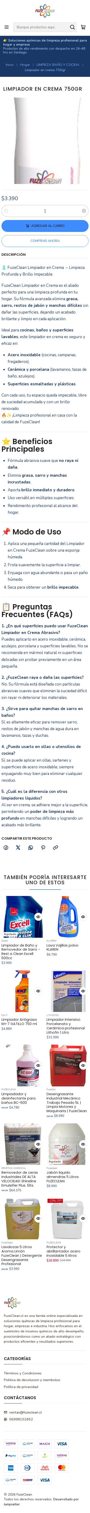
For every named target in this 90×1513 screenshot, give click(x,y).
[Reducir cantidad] (6, 211)
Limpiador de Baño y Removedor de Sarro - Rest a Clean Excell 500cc (20, 964)
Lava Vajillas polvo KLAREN (62, 966)
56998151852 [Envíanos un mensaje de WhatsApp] (18, 1419)
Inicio (10, 64)
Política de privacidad (21, 1386)
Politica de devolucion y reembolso (32, 1379)
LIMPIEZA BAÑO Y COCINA (57, 64)
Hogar (25, 64)
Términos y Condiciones (23, 1373)
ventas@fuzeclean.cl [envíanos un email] (23, 1412)
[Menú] (6, 27)
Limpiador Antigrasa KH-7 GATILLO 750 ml (19, 1045)
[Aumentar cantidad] (84, 211)
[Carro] (83, 27)
